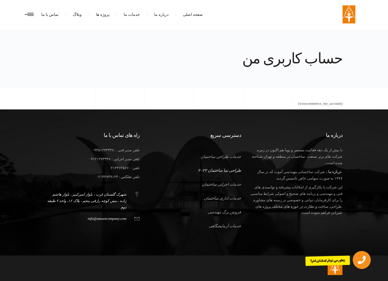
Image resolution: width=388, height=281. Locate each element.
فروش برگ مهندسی (224, 212)
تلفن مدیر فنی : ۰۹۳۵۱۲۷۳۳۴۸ (116, 150)
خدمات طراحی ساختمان (221, 156)
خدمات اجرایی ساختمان (221, 184)
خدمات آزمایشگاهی (225, 226)
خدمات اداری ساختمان (222, 198)
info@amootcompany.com (107, 219)
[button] (362, 260)
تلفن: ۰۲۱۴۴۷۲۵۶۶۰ (124, 168)
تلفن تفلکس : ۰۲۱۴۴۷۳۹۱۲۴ (118, 177)
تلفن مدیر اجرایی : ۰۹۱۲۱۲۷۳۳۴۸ (114, 159)
